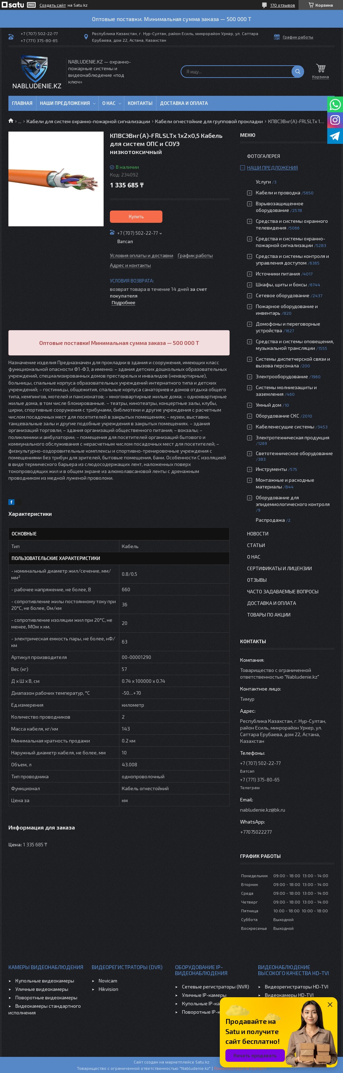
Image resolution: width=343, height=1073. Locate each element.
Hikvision (108, 989)
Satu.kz (202, 1061)
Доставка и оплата (184, 103)
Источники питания (278, 273)
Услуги (263, 182)
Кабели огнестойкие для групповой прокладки (209, 121)
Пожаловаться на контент (240, 1068)
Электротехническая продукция (292, 437)
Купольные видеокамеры (44, 981)
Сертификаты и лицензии (279, 568)
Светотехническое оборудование (294, 453)
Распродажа (270, 520)
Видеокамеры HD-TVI (289, 995)
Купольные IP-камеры (207, 1003)
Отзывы (257, 580)
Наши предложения (65, 103)
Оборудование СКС (277, 416)
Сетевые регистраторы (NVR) (215, 986)
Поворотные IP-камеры (209, 1012)
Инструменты (271, 469)
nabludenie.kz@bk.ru (262, 810)
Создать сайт (53, 4)
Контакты (140, 103)
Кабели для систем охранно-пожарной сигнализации (88, 121)
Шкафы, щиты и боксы (281, 284)
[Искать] (298, 71)
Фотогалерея (263, 156)
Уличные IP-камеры (204, 995)
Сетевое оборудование (282, 295)
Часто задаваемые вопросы (282, 591)
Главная (22, 103)
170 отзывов (282, 4)
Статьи (256, 545)
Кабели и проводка (278, 192)
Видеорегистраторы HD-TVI (296, 986)
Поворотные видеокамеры (46, 997)
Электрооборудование (282, 376)
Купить (136, 216)
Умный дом (268, 405)
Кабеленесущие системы (285, 426)
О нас (108, 103)
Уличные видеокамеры (41, 989)
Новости (257, 533)
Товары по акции (268, 615)
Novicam (108, 981)
